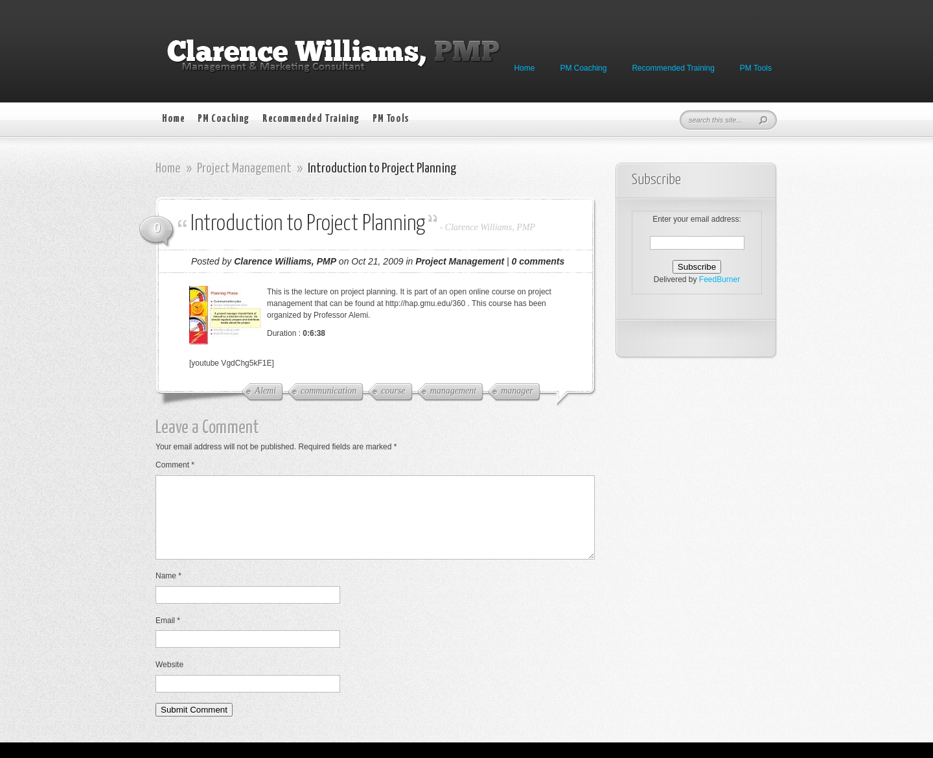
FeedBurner (719, 279)
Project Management (244, 168)
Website (169, 680)
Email (168, 636)
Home (524, 68)
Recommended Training (673, 68)
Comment (175, 464)
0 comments (538, 261)
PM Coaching (583, 68)
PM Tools (756, 68)
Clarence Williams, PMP (490, 227)
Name (168, 591)
